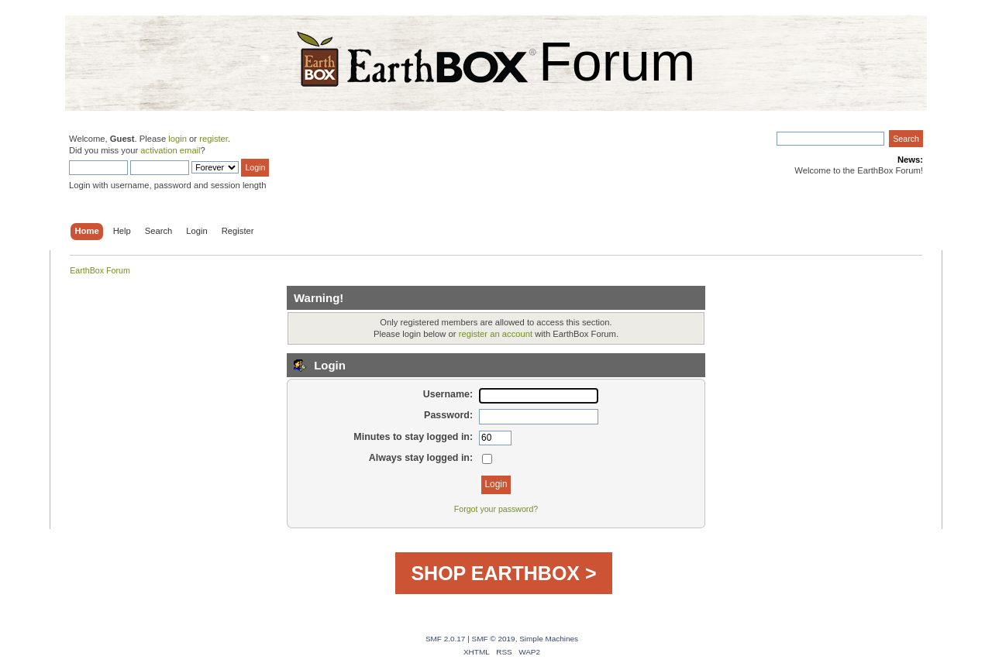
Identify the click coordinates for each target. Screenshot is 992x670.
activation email (170, 150)
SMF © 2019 (493, 638)
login (177, 138)
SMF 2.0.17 (445, 638)
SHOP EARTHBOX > (503, 573)
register (213, 138)
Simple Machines (548, 638)
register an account (495, 333)
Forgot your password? (496, 509)
